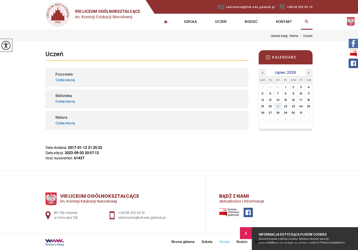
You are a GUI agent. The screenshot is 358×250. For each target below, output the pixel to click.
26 (262, 113)
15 (285, 100)
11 (309, 93)
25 (308, 106)
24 (301, 106)
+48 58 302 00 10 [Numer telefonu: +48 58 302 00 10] (131, 213)
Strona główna (166, 22)
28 (277, 113)
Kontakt (284, 21)
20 (270, 106)
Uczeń (220, 21)
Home (294, 35)
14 (277, 100)
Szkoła (190, 21)
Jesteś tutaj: (280, 35)
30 (293, 113)
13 (270, 100)
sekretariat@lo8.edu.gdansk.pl (246, 7)
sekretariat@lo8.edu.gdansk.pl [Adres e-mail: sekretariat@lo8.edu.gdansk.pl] (142, 217)
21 (278, 106)
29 (285, 113)
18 (308, 100)
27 (270, 113)
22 (285, 106)
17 (301, 100)
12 (262, 100)
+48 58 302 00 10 (296, 6)
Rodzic (251, 21)
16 (293, 100)
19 (262, 106)
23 (293, 106)
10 (301, 93)
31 (301, 113)
